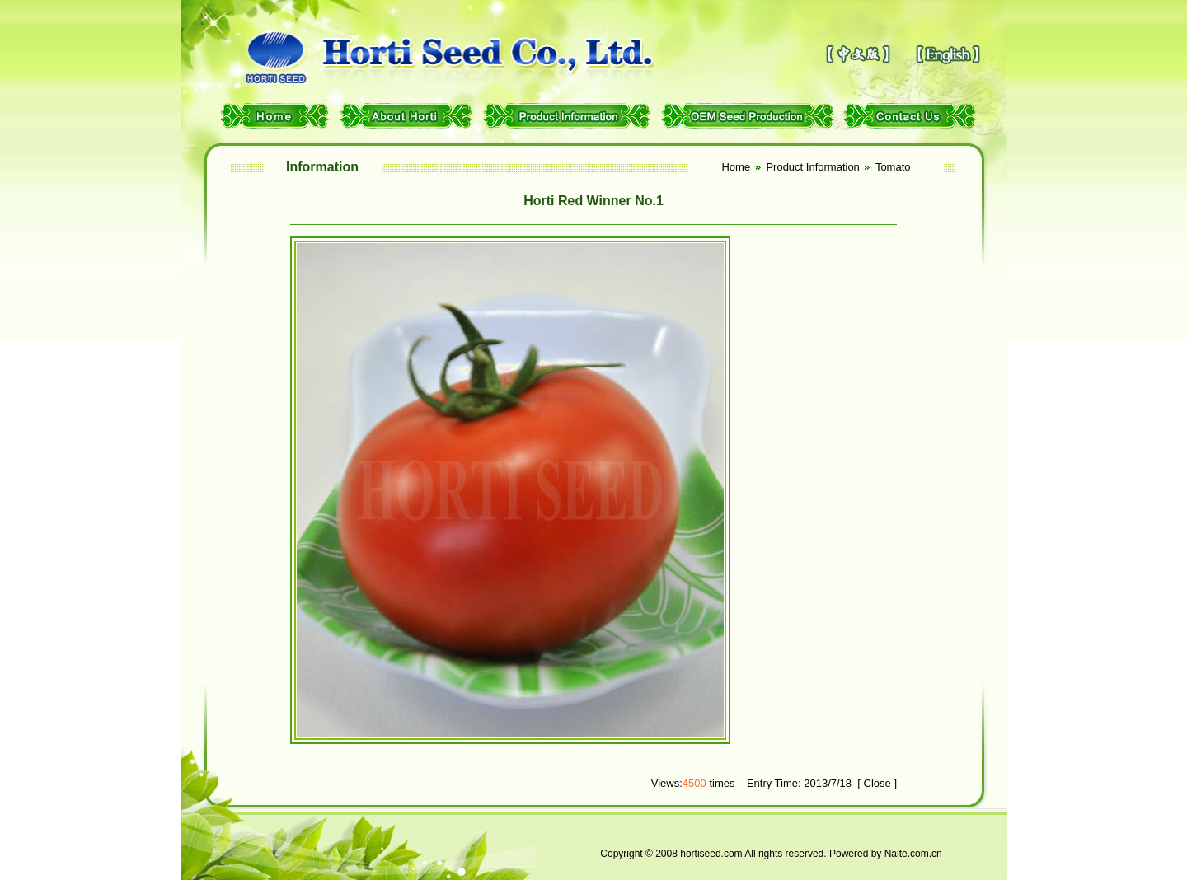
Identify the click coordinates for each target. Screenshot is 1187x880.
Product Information (812, 167)
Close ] (879, 783)
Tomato (893, 167)
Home (737, 167)
